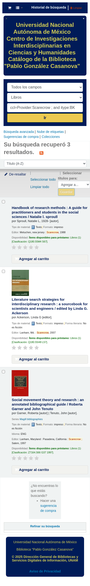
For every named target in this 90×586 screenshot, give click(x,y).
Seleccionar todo (43, 179)
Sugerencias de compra (21, 137)
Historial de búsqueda (48, 7)
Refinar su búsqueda (45, 526)
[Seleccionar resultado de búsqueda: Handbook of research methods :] (3, 201)
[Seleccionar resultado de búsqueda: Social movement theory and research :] (3, 371)
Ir (45, 118)
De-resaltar (15, 174)
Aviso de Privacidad (45, 571)
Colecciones (51, 137)
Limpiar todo (39, 187)
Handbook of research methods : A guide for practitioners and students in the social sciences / (49, 212)
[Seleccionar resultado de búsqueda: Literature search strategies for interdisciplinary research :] (3, 271)
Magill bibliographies (31, 419)
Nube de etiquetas (50, 132)
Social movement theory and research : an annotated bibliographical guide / (48, 404)
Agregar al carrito (32, 259)
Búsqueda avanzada (19, 132)
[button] (9, 7)
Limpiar (76, 7)
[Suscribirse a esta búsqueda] (41, 152)
